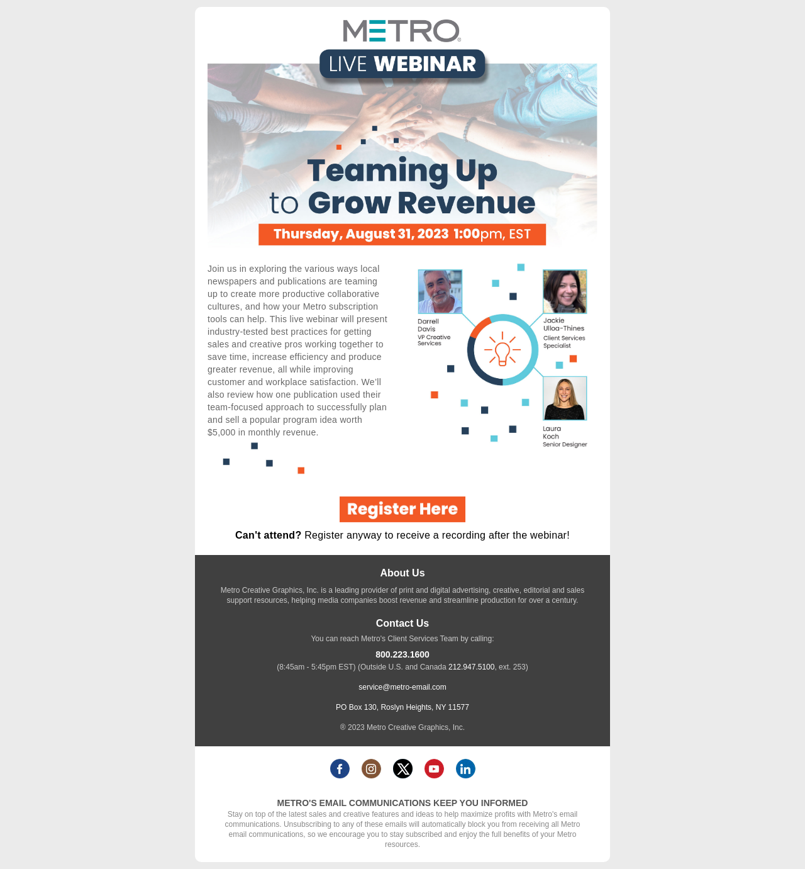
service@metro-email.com (402, 687)
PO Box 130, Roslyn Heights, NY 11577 (402, 707)
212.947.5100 (471, 667)
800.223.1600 (402, 654)
